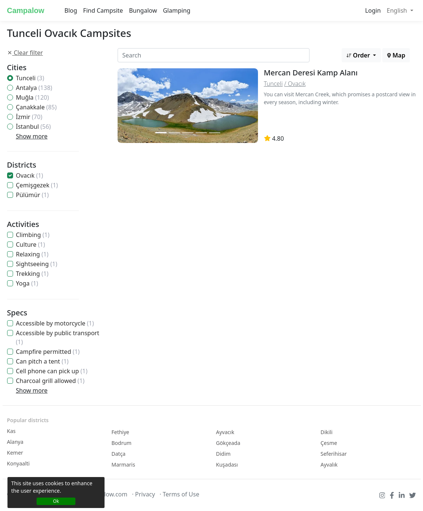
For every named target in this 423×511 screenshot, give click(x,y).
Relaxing (32, 254)
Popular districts (28, 420)
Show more (32, 136)
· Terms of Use (179, 494)
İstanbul (33, 126)
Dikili (327, 432)
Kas (11, 430)
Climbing (33, 235)
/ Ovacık (294, 84)
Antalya (34, 88)
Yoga (27, 283)
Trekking (32, 273)
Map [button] (396, 55)
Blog (71, 10)
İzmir (29, 117)
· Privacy (143, 494)
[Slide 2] (174, 132)
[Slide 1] (161, 132)
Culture (30, 244)
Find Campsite (103, 10)
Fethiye (121, 432)
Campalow (25, 10)
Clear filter (25, 53)
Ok (56, 501)
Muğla (32, 97)
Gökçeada (228, 442)
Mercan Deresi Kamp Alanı (311, 73)
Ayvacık (225, 432)
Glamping (176, 10)
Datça (119, 453)
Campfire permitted (48, 352)
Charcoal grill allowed (50, 381)
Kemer (15, 452)
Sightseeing (36, 264)
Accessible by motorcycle (55, 323)
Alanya (15, 441)
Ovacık (29, 175)
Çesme (329, 442)
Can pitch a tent (42, 361)
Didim (223, 453)
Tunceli (30, 78)
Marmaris (123, 464)
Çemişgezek (37, 185)
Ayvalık (329, 464)
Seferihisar (334, 453)
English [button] (398, 10)
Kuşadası (227, 464)
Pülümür (32, 195)
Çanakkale (36, 107)
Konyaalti (18, 463)
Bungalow (143, 10)
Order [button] (358, 55)
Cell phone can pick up (52, 371)
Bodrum (122, 442)
